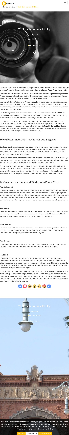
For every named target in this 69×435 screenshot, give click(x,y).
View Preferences (45, 433)
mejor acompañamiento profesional (19, 274)
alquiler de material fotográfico (51, 166)
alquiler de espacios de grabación (12, 168)
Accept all (21, 433)
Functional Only (32, 433)
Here (51, 429)
